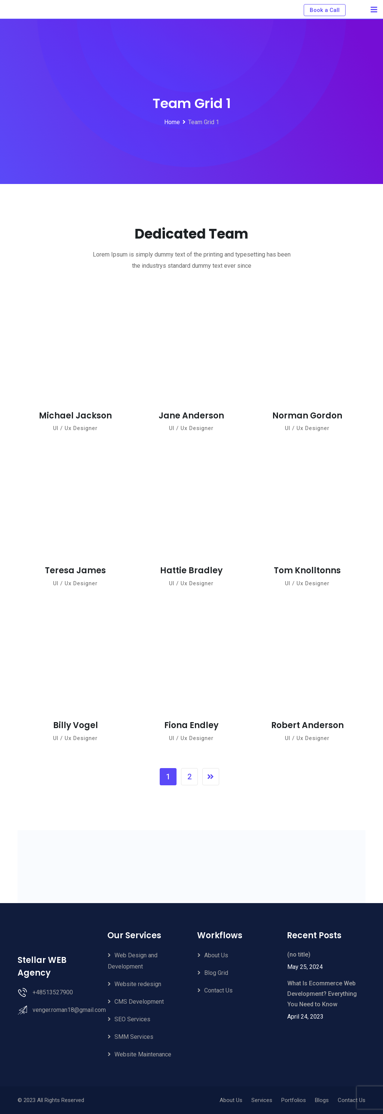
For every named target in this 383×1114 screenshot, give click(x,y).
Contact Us (218, 990)
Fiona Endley (191, 725)
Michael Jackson (75, 415)
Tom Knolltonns (307, 570)
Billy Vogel (75, 725)
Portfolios (293, 1100)
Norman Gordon (307, 415)
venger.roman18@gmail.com (69, 1009)
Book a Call (325, 10)
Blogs (322, 1100)
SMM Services (133, 1036)
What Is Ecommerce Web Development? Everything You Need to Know (322, 994)
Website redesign (137, 984)
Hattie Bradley (191, 570)
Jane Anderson (191, 415)
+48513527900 (53, 992)
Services (261, 1100)
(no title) (298, 954)
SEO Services (132, 1019)
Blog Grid (216, 972)
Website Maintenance (142, 1054)
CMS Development (139, 1001)
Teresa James (75, 570)
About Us (216, 955)
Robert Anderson (307, 725)
